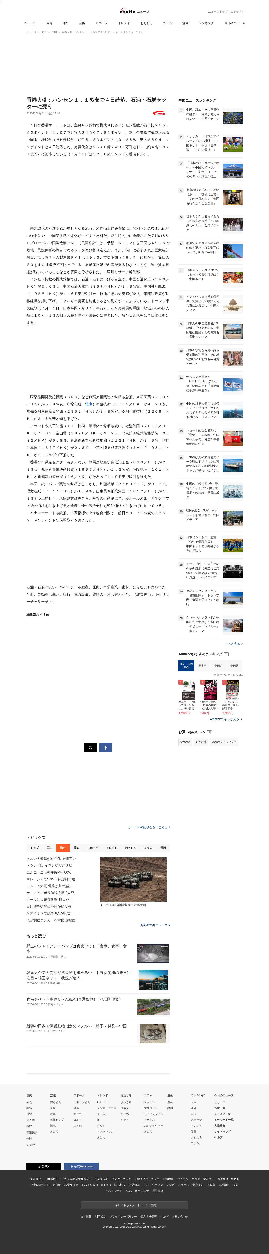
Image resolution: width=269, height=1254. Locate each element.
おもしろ (146, 23)
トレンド (124, 23)
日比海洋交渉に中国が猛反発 (48, 906)
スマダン (149, 1102)
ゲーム (101, 1114)
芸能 (82, 23)
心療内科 (168, 1179)
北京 (88, 404)
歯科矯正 (223, 1184)
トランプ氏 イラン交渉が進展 (49, 865)
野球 (76, 1108)
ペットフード (114, 1190)
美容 (235, 1184)
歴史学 (202, 665)
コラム (167, 23)
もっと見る (234, 643)
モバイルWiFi (89, 1184)
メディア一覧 (222, 1114)
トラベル (149, 1119)
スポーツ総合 (81, 1102)
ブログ (196, 1179)
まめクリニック (121, 1179)
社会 (29, 1102)
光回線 (57, 1184)
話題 (170, 1108)
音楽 (53, 1114)
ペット (124, 1119)
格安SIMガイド (40, 1184)
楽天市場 (200, 741)
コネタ (124, 1108)
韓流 (53, 1125)
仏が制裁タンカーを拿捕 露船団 (51, 920)
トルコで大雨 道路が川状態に (49, 886)
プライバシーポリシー (123, 1216)
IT (98, 1119)
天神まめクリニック (146, 1179)
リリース (219, 1102)
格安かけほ (71, 1184)
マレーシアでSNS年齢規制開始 (50, 879)
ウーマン (157, 1184)
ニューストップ (218, 11)
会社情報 (86, 1216)
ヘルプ (218, 1137)
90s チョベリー (153, 1125)
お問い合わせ (180, 1216)
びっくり (126, 1102)
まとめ (30, 1119)
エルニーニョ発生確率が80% (48, 872)
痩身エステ (142, 1190)
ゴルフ (77, 1119)
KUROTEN (54, 1179)
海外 (66, 23)
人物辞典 (219, 1125)
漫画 (185, 23)
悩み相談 (119, 1184)
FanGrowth (101, 1179)
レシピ (170, 1184)
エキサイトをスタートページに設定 (134, 1205)
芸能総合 (55, 1102)
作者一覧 (219, 1108)
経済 (29, 1108)
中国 (29, 1138)
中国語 (218, 665)
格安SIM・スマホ (228, 1179)
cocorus (106, 1184)
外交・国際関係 (186, 665)
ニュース (30, 23)
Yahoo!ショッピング (224, 741)
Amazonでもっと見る (224, 719)
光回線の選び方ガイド (78, 1179)
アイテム (182, 1179)
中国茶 (234, 665)
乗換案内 (197, 1184)
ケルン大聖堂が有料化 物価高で (51, 859)
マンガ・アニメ (106, 1108)
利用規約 (100, 1216)
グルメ (101, 1125)
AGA (129, 1190)
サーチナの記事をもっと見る (149, 827)
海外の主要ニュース (155, 925)
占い (146, 1184)
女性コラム (151, 1108)
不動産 (211, 1184)
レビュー (102, 1102)
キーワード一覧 (224, 1119)
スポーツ (102, 23)
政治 (29, 1114)
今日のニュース (234, 23)
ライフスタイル (153, 1114)
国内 (49, 23)
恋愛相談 (134, 1184)
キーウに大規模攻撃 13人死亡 (49, 899)
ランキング (206, 23)
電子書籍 (157, 1190)
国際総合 (32, 1132)
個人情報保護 (148, 1216)
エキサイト (237, 11)
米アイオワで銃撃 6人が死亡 (48, 913)
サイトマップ (222, 1131)
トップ (34, 847)
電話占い (208, 1179)
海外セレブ (57, 1119)
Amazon (185, 741)
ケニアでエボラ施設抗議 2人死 (50, 893)
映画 (53, 1108)
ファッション (105, 1131)
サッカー (79, 1114)
